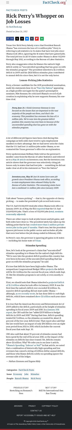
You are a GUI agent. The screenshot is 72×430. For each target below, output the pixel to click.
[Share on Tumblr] (32, 39)
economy (17, 374)
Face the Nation (44, 88)
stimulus (35, 374)
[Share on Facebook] (10, 39)
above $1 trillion (42, 296)
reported (41, 209)
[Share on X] (17, 39)
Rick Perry (36, 378)
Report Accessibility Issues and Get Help (36, 415)
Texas (38, 240)
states (37, 45)
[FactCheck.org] (55, 2)
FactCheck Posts (16, 10)
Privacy (32, 406)
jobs (26, 374)
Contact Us (36, 410)
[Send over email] (42, 39)
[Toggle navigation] (7, 2)
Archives (18, 406)
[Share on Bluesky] (27, 39)
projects (50, 269)
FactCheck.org (15, 27)
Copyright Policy (50, 406)
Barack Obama (21, 378)
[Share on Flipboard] (37, 39)
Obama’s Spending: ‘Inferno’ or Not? (24, 345)
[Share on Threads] (22, 39)
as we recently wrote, (26, 293)
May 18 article (19, 159)
